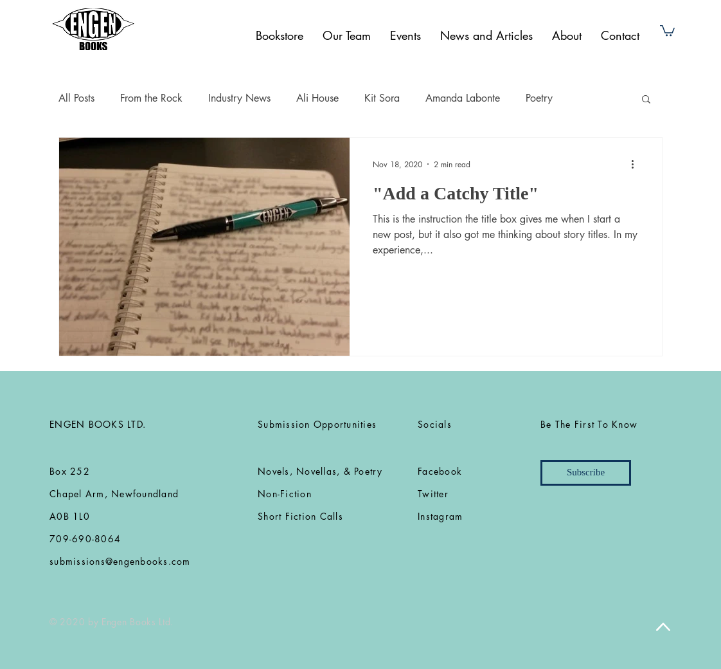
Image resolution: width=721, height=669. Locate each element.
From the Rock (151, 98)
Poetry (539, 98)
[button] (667, 30)
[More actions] (637, 164)
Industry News (239, 98)
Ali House (317, 98)
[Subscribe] (585, 473)
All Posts (76, 98)
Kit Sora (382, 98)
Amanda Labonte (462, 98)
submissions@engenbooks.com (120, 561)
